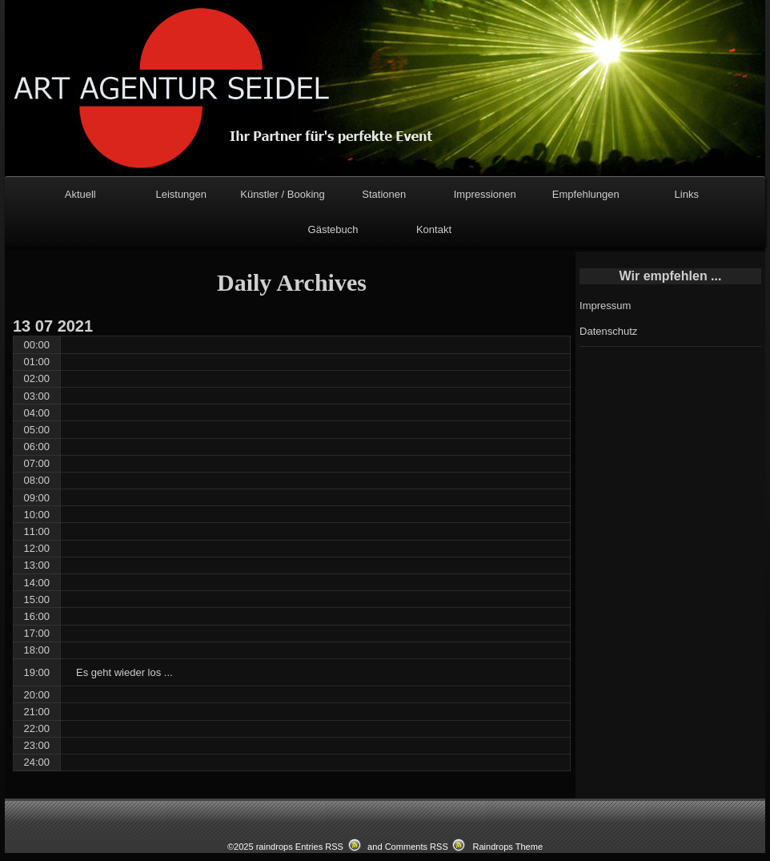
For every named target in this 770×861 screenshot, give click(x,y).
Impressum (605, 306)
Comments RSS (416, 846)
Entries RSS (319, 846)
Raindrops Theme (507, 846)
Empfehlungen (586, 194)
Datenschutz (608, 331)
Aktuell (80, 194)
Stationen (384, 194)
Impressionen (485, 194)
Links (687, 194)
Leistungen (181, 194)
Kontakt (433, 229)
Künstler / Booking (282, 194)
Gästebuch (333, 229)
